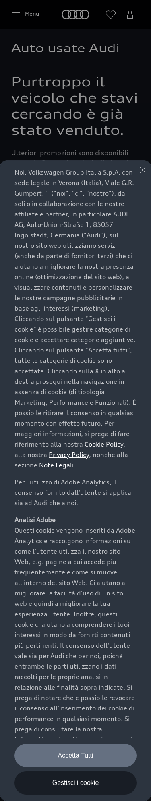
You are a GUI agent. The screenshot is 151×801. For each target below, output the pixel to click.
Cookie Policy (104, 444)
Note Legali (56, 465)
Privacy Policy (69, 455)
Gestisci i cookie (75, 782)
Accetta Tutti (75, 755)
